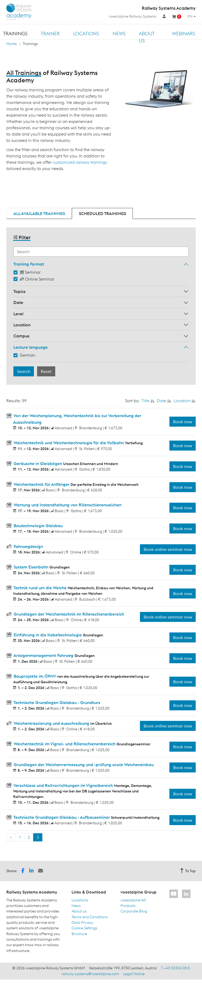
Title (145, 400)
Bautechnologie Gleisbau (38, 525)
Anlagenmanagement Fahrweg (43, 655)
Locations (86, 34)
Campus (21, 335)
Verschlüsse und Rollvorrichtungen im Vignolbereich (63, 785)
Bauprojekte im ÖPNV (35, 676)
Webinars (183, 34)
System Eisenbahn (31, 567)
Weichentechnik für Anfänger (41, 484)
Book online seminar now (168, 549)
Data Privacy (82, 922)
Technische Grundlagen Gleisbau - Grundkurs (56, 702)
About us (146, 37)
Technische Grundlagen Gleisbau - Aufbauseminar (62, 817)
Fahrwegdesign (28, 546)
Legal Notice (134, 973)
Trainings (15, 34)
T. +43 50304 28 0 (175, 968)
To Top (188, 871)
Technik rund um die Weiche (40, 587)
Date (18, 302)
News (119, 34)
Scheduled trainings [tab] (102, 213)
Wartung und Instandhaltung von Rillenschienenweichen (67, 504)
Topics (19, 291)
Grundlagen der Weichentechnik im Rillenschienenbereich (68, 614)
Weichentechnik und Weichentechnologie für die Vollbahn (69, 442)
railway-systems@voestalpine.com (90, 973)
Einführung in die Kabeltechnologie (48, 634)
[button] (22, 870)
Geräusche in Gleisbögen (38, 463)
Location (22, 324)
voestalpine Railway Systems (132, 16)
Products (127, 905)
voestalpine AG (133, 900)
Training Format (28, 264)
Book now (182, 421)
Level (18, 313)
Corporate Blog (133, 911)
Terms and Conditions (90, 917)
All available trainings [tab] (39, 213)
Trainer (50, 34)
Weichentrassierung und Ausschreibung (51, 723)
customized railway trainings (80, 162)
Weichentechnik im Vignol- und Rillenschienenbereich (65, 743)
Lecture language (30, 347)
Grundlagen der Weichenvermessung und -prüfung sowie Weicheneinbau (83, 764)
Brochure (79, 933)
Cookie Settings (84, 928)
